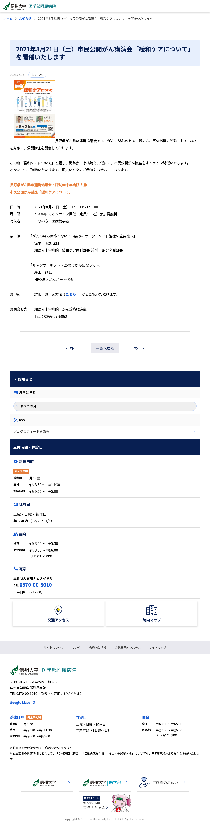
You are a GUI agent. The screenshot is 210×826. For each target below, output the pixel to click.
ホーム (8, 18)
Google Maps (20, 702)
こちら (71, 294)
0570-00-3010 (35, 584)
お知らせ (25, 18)
